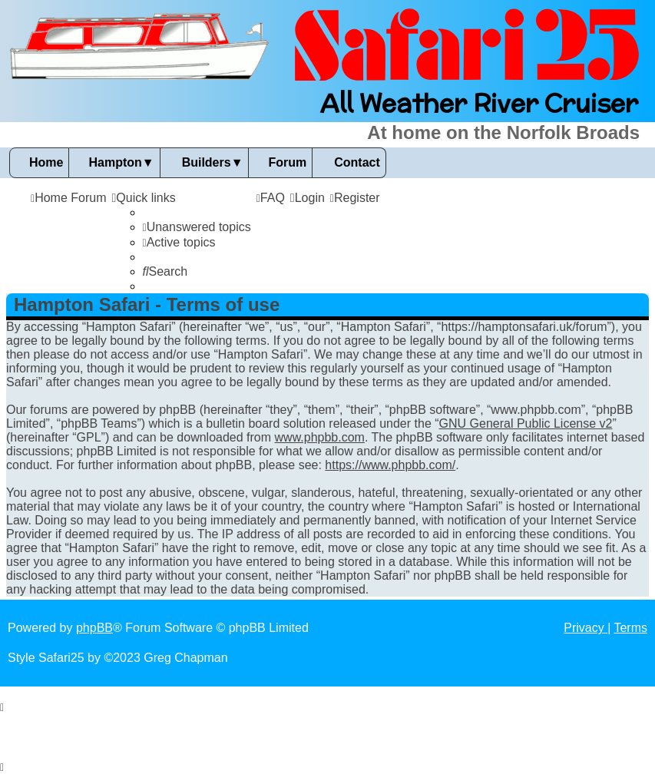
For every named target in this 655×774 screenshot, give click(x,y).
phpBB (94, 627)
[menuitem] (197, 226)
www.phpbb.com (320, 437)
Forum (287, 162)
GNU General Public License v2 (526, 423)
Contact (357, 162)
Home (46, 162)
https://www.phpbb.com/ (390, 464)
